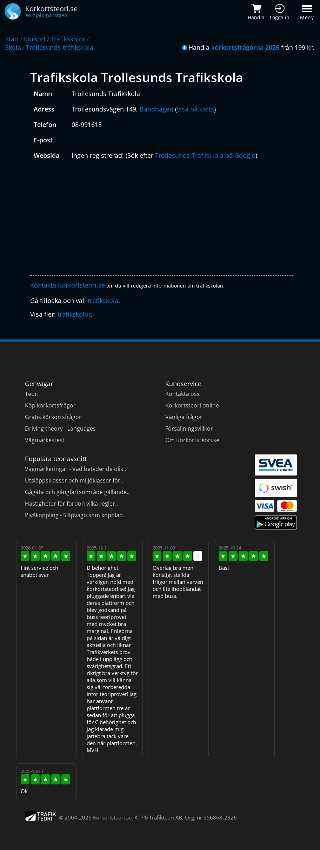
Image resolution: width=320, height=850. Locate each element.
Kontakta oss (182, 394)
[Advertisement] (162, 219)
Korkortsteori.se (112, 817)
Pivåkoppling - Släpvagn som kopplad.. (75, 515)
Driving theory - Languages (60, 428)
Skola (13, 47)
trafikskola (103, 300)
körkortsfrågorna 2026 (245, 47)
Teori (32, 394)
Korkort (35, 39)
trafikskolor (74, 314)
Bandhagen (156, 109)
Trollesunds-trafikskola (59, 47)
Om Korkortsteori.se (192, 440)
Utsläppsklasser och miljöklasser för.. (74, 480)
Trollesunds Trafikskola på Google (205, 155)
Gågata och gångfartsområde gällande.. (77, 492)
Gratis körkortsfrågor (53, 417)
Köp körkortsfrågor (50, 405)
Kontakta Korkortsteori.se (67, 285)
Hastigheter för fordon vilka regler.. (71, 503)
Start (12, 39)
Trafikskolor (68, 39)
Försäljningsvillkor (189, 428)
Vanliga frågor (183, 417)
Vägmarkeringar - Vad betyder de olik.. (75, 469)
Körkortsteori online (192, 405)
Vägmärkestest (45, 440)
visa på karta (195, 109)
